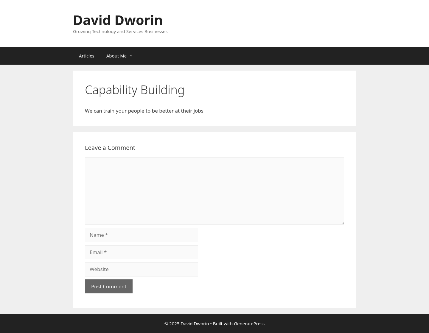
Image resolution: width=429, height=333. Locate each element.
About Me (122, 56)
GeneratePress (249, 323)
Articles (86, 56)
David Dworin (118, 20)
